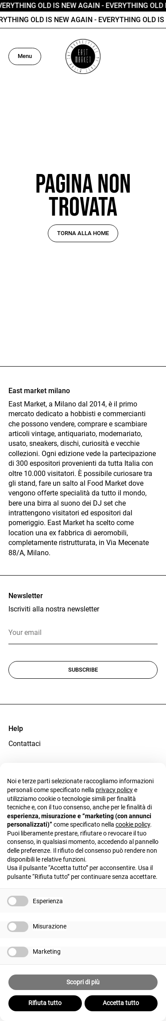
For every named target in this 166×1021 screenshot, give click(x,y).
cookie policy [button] (133, 824)
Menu (25, 56)
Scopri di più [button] (83, 982)
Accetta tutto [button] (121, 1002)
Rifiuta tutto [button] (45, 1002)
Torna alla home (83, 233)
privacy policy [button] (114, 789)
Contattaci (24, 743)
